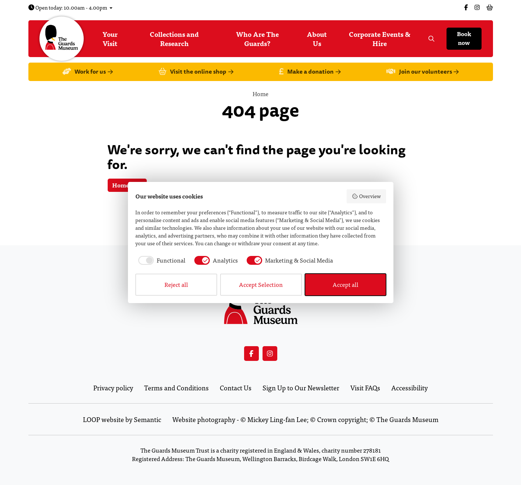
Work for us (87, 72)
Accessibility (409, 387)
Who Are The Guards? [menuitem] (257, 38)
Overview (366, 196)
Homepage (127, 185)
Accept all (345, 284)
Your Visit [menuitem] (110, 38)
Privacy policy (113, 387)
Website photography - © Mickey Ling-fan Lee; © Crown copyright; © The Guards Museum (305, 419)
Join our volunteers (422, 72)
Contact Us (235, 387)
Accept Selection (261, 284)
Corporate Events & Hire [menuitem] (379, 38)
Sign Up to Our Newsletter (301, 387)
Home (260, 94)
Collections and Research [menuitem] (174, 38)
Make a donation (309, 72)
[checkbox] (160, 260)
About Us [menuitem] (317, 38)
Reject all (176, 284)
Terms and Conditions (176, 387)
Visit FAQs (365, 387)
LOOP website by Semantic (122, 419)
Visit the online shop (196, 72)
